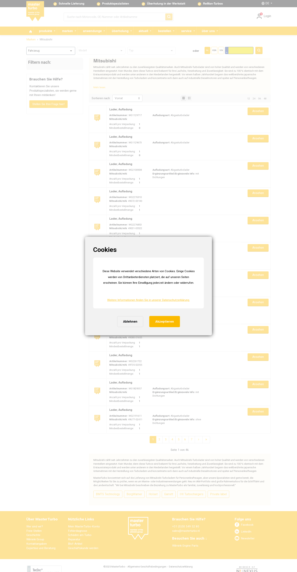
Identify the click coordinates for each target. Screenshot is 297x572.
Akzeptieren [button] (164, 321)
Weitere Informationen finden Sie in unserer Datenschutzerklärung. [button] (148, 300)
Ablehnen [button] (130, 321)
